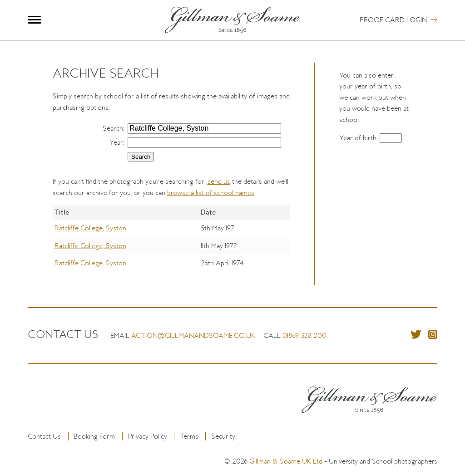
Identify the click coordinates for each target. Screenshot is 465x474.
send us (219, 181)
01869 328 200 (304, 335)
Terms (189, 436)
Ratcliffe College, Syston (90, 228)
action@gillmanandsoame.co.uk (193, 335)
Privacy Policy (147, 436)
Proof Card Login (393, 19)
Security (223, 436)
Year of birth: (359, 137)
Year (116, 142)
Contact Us (44, 436)
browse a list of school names (210, 192)
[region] (171, 245)
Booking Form (94, 436)
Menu (34, 20)
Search (113, 128)
